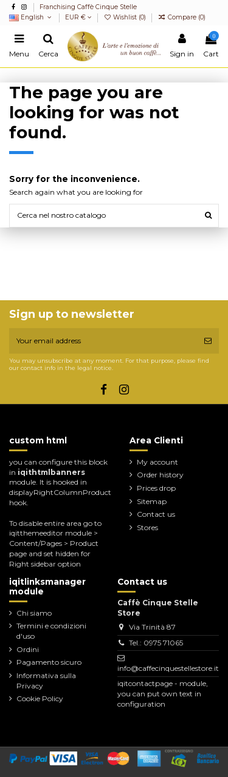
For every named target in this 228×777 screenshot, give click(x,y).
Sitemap (152, 501)
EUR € (78, 17)
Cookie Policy (39, 698)
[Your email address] (103, 341)
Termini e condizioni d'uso (51, 631)
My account (157, 461)
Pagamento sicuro (48, 662)
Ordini (27, 649)
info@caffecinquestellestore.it (168, 668)
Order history (160, 474)
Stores (147, 527)
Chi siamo (34, 612)
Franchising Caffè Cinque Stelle (88, 7)
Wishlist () (125, 17)
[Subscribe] (208, 341)
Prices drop (156, 488)
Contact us (156, 514)
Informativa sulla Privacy (46, 680)
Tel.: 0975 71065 (156, 642)
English (31, 17)
